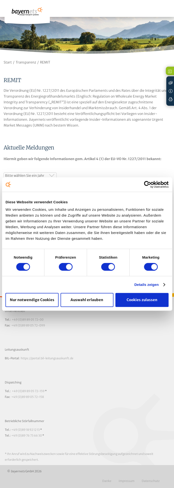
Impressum (127, 481)
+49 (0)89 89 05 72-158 (27, 397)
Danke (106, 481)
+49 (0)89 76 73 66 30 (26, 435)
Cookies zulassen (142, 299)
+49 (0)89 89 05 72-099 (28, 325)
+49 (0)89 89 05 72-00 (28, 319)
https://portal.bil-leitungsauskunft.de (47, 358)
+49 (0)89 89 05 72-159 (28, 391)
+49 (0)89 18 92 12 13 (25, 429)
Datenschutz (151, 481)
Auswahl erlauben (87, 299)
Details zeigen (146, 285)
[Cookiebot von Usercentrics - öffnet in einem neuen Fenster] (147, 184)
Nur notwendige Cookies (32, 299)
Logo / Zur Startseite (27, 13)
